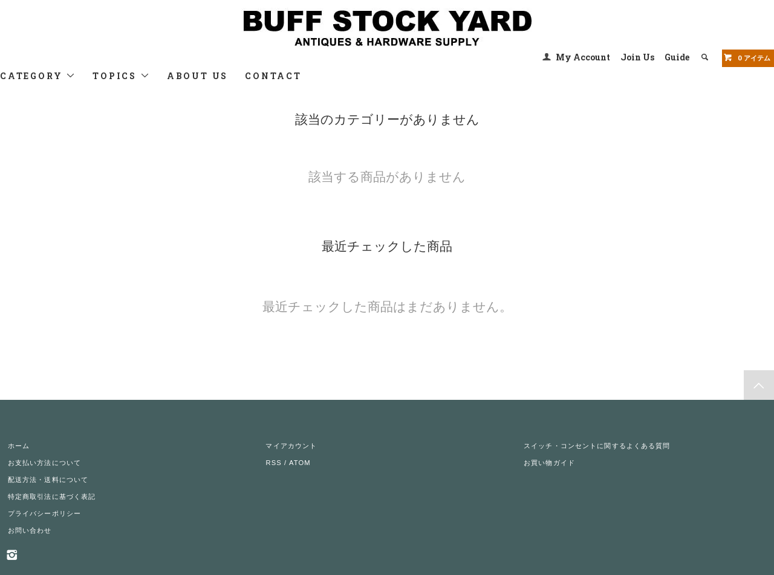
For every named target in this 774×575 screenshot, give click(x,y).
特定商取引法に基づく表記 (52, 496)
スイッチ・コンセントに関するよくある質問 (597, 445)
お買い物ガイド (549, 462)
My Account (583, 57)
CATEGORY (38, 76)
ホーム (19, 445)
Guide (677, 57)
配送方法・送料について (48, 479)
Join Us (637, 57)
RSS (273, 462)
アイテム (746, 57)
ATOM (300, 462)
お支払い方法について (44, 462)
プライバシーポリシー (44, 513)
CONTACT (273, 76)
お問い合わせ (30, 530)
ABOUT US (197, 76)
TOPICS (121, 76)
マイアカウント (291, 445)
